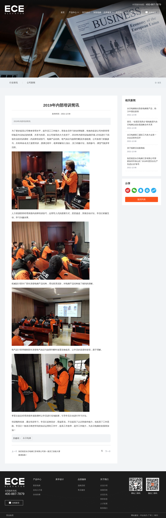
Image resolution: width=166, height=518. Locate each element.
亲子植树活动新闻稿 (136, 148)
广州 (150, 515)
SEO (156, 515)
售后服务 (81, 490)
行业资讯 (13, 83)
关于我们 (104, 479)
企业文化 (104, 494)
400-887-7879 (153, 4)
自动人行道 (37, 490)
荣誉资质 (104, 499)
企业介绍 (104, 485)
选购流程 (81, 485)
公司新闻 (31, 83)
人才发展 (104, 503)
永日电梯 (27, 438)
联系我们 (104, 508)
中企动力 (143, 515)
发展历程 (104, 490)
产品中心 (37, 479)
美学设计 (60, 479)
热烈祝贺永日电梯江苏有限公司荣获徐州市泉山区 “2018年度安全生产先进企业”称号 (142, 161)
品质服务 (82, 479)
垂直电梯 (36, 485)
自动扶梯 (36, 494)
